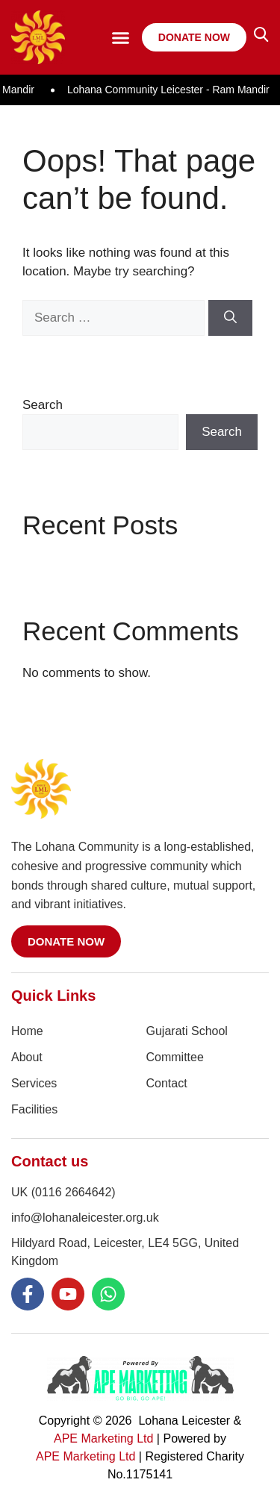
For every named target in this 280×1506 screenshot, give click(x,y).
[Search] (230, 318)
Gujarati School (187, 1031)
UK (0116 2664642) (63, 1192)
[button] (120, 37)
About (27, 1057)
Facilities (34, 1109)
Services (34, 1083)
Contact (166, 1083)
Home (27, 1031)
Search (42, 405)
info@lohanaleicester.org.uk (85, 1217)
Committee (175, 1057)
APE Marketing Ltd (103, 1438)
